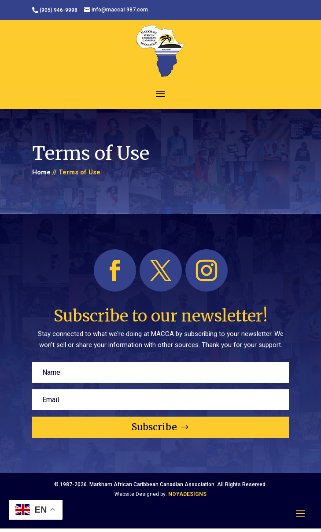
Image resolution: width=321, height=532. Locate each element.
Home (41, 172)
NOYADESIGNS (187, 494)
